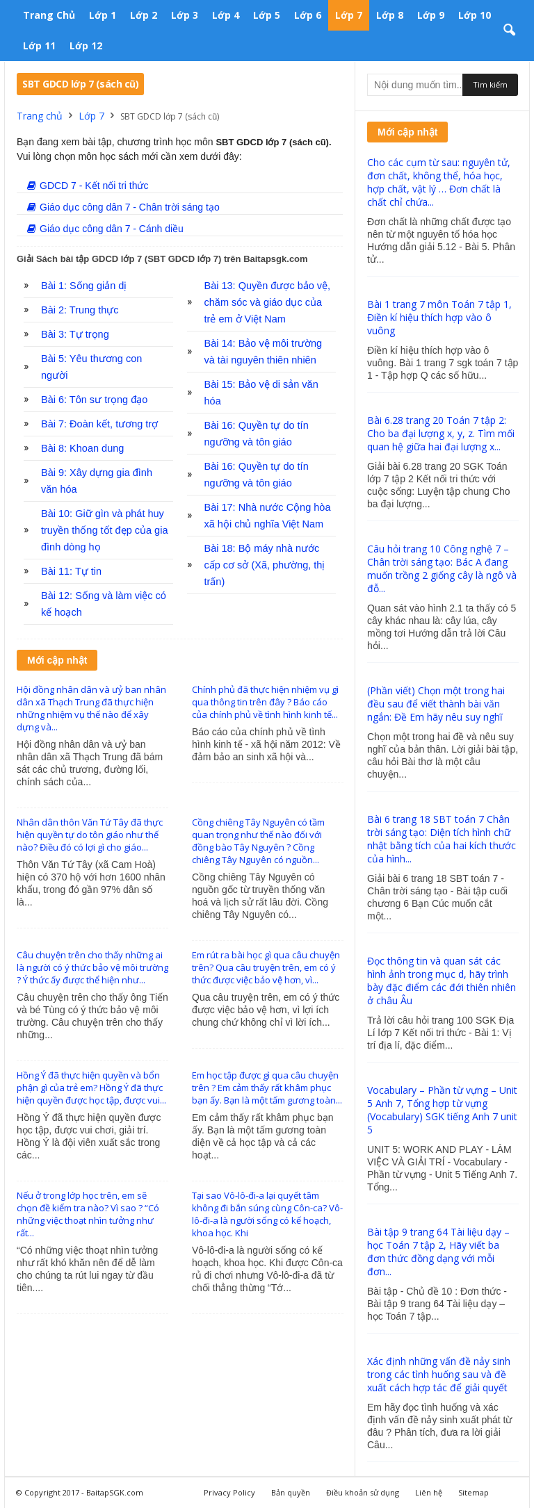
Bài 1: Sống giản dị (84, 285)
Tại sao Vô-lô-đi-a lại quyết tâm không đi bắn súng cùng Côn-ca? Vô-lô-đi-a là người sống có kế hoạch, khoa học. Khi (267, 1214)
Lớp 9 (430, 15)
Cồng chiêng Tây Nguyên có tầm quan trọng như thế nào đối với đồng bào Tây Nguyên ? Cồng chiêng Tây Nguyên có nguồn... (258, 841)
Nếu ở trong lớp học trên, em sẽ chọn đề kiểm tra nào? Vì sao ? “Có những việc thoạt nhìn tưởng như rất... (88, 1214)
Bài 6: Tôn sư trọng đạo (94, 399)
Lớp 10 (474, 15)
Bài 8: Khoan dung (82, 448)
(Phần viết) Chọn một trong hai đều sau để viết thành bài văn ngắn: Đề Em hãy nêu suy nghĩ (436, 703)
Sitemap (473, 1492)
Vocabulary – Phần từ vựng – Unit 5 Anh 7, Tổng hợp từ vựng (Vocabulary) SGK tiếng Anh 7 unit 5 (442, 1109)
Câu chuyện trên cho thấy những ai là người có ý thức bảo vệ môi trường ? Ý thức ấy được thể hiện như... (92, 967)
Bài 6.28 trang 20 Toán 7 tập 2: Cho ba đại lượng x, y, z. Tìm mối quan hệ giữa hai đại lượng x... (441, 433)
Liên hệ (428, 1492)
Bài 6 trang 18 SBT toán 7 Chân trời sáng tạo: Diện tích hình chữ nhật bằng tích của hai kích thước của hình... (441, 838)
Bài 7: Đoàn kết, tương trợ (99, 423)
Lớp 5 (266, 15)
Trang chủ (49, 15)
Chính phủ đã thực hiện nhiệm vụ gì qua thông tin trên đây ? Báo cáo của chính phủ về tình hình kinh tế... (265, 702)
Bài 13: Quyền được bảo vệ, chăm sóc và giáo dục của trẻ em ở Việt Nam (267, 302)
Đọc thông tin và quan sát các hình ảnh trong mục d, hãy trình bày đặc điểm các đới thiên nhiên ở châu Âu (441, 980)
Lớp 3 (184, 15)
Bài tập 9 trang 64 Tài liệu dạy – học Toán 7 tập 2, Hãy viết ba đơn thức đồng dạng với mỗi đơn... (438, 1251)
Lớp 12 (86, 45)
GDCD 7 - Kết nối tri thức (87, 185)
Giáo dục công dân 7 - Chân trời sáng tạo (123, 207)
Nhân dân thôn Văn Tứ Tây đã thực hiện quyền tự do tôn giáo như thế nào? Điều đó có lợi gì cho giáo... (90, 834)
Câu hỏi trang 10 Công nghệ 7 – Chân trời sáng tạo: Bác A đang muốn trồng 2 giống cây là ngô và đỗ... (442, 568)
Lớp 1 (102, 15)
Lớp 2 (143, 15)
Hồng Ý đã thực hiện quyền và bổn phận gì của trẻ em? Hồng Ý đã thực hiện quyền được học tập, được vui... (91, 1087)
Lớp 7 (348, 15)
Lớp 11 (39, 45)
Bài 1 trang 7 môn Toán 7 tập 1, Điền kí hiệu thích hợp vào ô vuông (439, 317)
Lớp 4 (225, 15)
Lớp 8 (389, 15)
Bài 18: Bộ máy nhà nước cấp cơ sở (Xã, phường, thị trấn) (264, 565)
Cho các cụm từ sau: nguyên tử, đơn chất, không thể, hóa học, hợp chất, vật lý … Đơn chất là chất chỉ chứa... (438, 182)
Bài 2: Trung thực (80, 309)
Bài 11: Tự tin (71, 571)
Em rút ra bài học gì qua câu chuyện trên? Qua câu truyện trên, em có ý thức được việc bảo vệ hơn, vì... (266, 967)
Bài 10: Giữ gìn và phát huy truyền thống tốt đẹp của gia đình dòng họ (104, 530)
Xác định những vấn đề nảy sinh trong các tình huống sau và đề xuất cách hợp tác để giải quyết (438, 1374)
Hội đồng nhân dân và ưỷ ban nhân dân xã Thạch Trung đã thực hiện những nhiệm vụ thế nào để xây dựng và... (91, 708)
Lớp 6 (307, 15)
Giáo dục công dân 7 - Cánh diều (105, 228)
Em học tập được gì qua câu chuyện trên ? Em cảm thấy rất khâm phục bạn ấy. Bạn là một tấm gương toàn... (267, 1087)
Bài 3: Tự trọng (75, 334)
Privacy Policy (229, 1492)
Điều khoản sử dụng (362, 1492)
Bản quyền (290, 1492)
